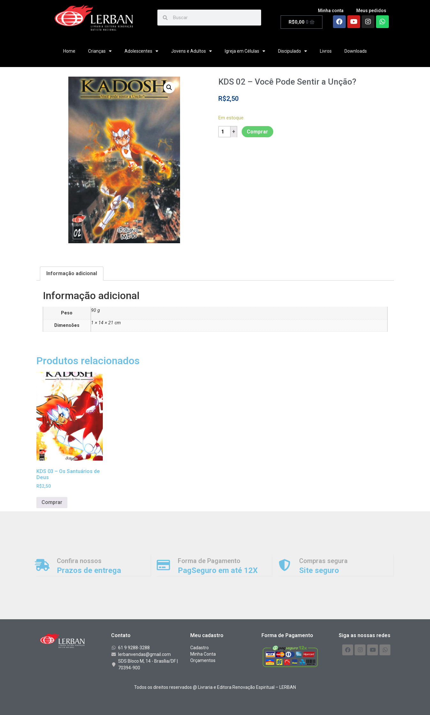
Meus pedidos (371, 10)
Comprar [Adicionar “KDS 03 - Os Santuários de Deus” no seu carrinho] (51, 502)
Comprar (257, 132)
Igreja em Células (245, 51)
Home (69, 51)
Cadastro (199, 647)
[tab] (71, 274)
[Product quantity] (225, 132)
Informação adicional (71, 273)
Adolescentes (141, 51)
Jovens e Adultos (191, 51)
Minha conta (330, 10)
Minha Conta (203, 654)
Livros (326, 51)
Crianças (100, 51)
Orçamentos (202, 660)
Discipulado (292, 51)
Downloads (355, 51)
